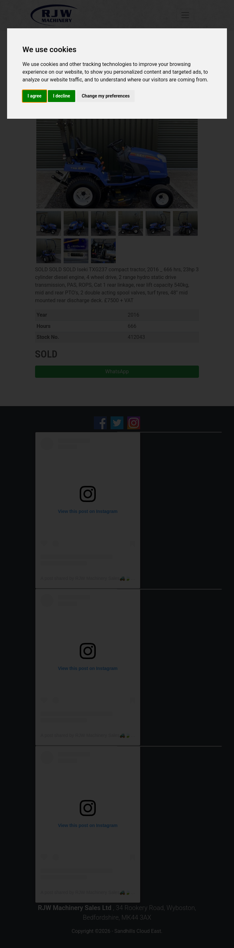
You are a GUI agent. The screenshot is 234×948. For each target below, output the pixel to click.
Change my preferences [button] (106, 95)
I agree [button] (34, 95)
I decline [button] (61, 95)
